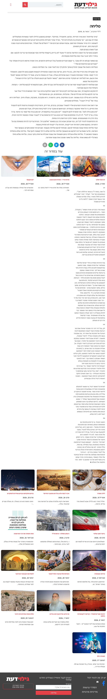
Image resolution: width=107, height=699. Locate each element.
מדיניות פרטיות (90, 691)
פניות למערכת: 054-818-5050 (18, 686)
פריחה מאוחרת (99, 574)
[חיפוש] (25, 4)
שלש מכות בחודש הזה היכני (24, 614)
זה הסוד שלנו (100, 180)
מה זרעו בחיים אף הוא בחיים (59, 614)
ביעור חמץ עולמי (99, 534)
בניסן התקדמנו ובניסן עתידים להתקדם (20, 493)
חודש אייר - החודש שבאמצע (59, 180)
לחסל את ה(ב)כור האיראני (24, 574)
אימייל (68, 684)
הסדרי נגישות (90, 687)
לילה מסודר (101, 493)
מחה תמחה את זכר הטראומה (24, 534)
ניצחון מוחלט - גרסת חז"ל (60, 534)
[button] (10, 4)
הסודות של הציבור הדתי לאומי (59, 574)
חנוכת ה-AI (101, 656)
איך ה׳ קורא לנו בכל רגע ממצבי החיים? (56, 493)
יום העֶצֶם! (30, 180)
